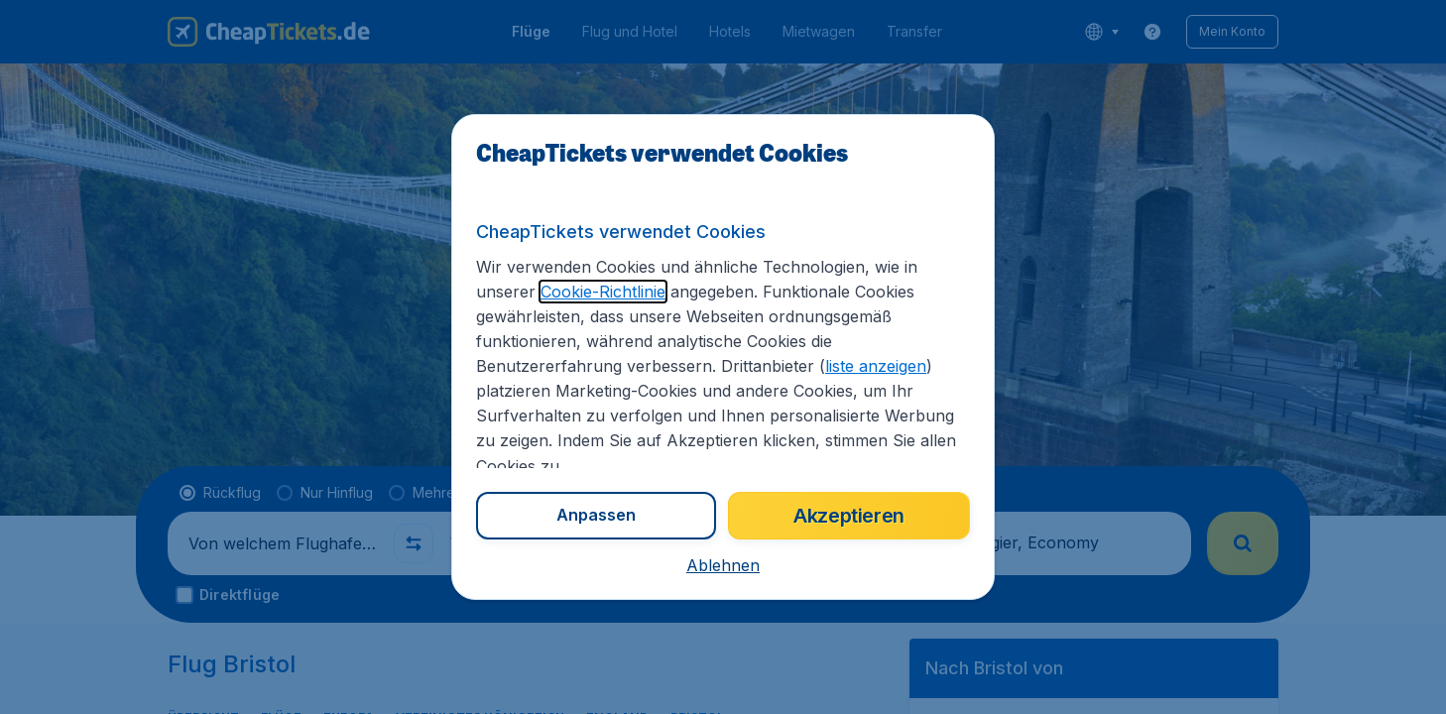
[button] (723, 565)
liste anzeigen (875, 366)
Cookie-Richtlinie (603, 291)
